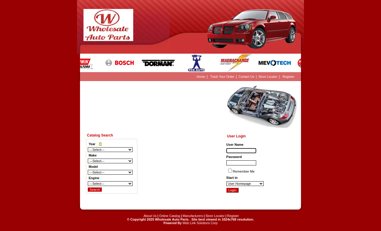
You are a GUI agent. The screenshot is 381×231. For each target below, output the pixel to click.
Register (288, 76)
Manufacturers (193, 216)
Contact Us (246, 76)
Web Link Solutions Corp (199, 223)
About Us (150, 216)
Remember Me (244, 171)
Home (201, 76)
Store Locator (267, 76)
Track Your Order (222, 76)
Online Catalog (169, 216)
